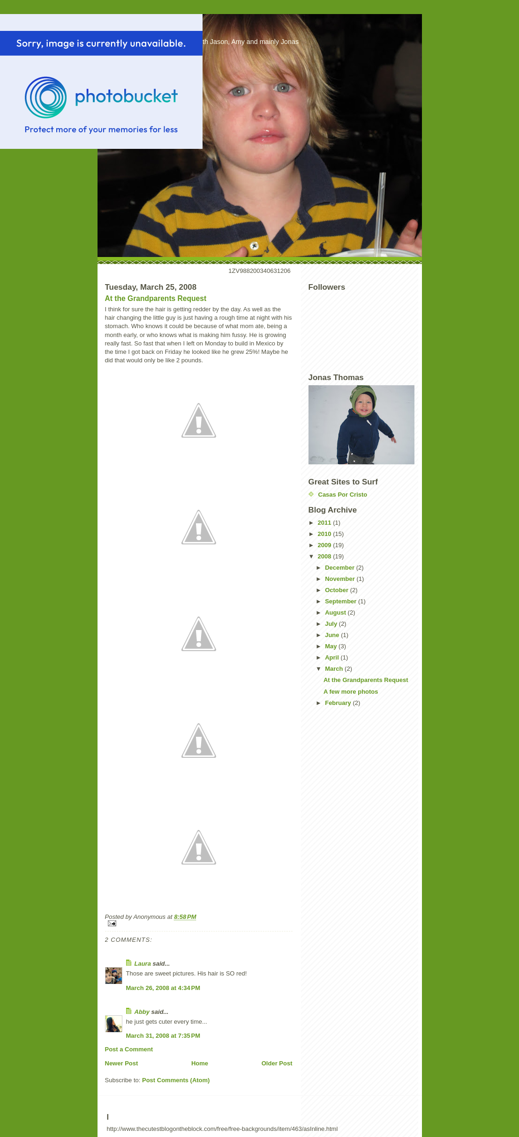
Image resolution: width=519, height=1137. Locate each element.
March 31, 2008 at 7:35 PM (163, 1035)
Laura (143, 963)
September (341, 601)
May (331, 646)
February (339, 702)
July (332, 623)
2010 (325, 533)
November (340, 578)
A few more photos (350, 691)
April (332, 657)
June (333, 634)
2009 (325, 545)
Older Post (277, 1063)
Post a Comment (129, 1049)
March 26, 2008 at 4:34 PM (163, 987)
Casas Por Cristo (343, 494)
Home (199, 1063)
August (336, 612)
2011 (325, 522)
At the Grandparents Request (156, 298)
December (340, 567)
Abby (142, 1011)
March (335, 668)
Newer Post (121, 1063)
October (337, 590)
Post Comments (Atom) (176, 1080)
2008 (325, 556)
